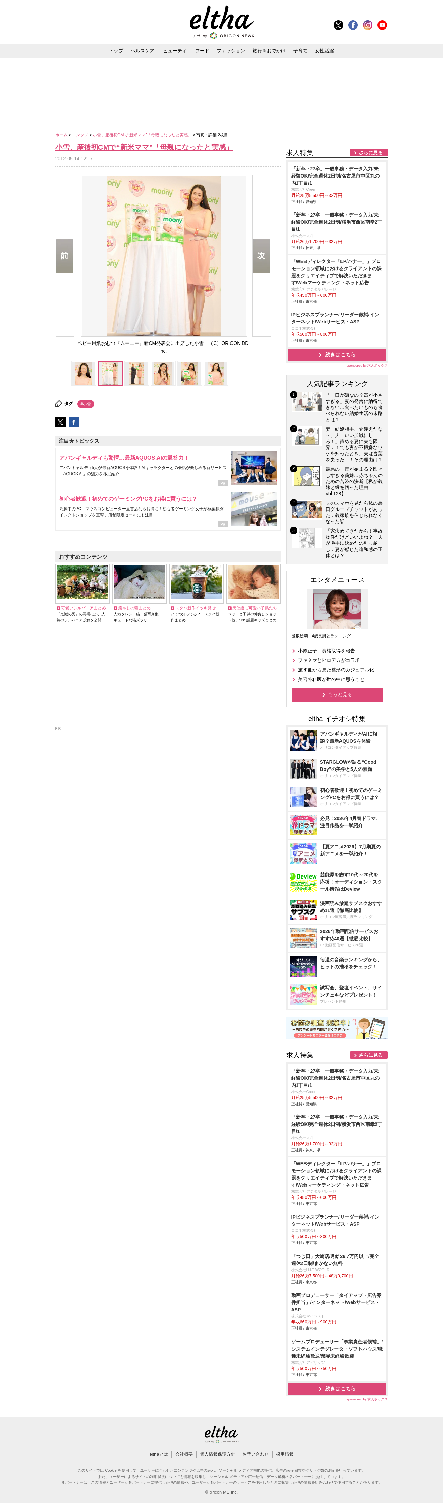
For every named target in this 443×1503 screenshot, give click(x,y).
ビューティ (175, 50)
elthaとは (158, 1454)
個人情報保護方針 (217, 1454)
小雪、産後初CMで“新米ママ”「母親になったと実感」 (143, 135)
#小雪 (86, 404)
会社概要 (184, 1454)
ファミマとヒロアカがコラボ (329, 660)
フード (202, 50)
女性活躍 (324, 50)
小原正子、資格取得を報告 (326, 650)
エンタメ (80, 135)
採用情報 (285, 1454)
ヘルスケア (142, 50)
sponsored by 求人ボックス (367, 365)
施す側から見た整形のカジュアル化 (336, 669)
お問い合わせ (255, 1454)
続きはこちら (340, 354)
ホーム (62, 135)
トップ (116, 50)
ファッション (231, 50)
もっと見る (340, 694)
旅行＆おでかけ (269, 50)
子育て (300, 50)
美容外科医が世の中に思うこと (331, 679)
